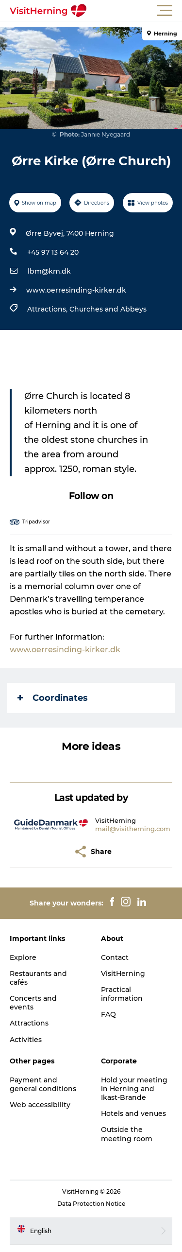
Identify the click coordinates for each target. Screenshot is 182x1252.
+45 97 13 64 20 (53, 252)
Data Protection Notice (91, 1203)
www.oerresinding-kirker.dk (76, 290)
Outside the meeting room (126, 1134)
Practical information (122, 994)
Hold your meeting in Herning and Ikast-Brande (134, 1089)
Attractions (29, 1023)
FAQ (108, 1014)
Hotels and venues (133, 1113)
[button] (134, 11)
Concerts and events (33, 1002)
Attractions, (48, 309)
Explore (23, 957)
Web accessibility (40, 1104)
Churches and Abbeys (108, 309)
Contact (115, 957)
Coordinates (52, 698)
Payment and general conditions (43, 1084)
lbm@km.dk (49, 271)
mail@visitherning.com (132, 829)
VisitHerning (123, 973)
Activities (26, 1039)
